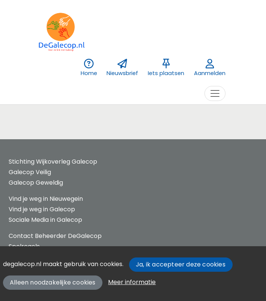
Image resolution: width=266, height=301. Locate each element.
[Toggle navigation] (214, 93)
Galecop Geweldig (36, 182)
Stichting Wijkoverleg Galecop (53, 161)
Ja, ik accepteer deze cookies (180, 264)
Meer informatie (132, 282)
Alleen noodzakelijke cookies (53, 282)
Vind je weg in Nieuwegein (46, 198)
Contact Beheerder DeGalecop (55, 236)
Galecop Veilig (30, 172)
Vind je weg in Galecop (42, 209)
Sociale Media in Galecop (45, 219)
